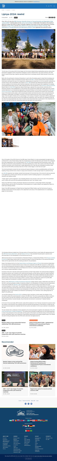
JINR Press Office (49, 438)
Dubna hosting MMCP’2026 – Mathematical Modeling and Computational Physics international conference (41, 324)
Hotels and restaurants (37, 451)
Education (34, 373)
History (4, 448)
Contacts (48, 436)
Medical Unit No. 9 (26, 253)
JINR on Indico (27, 442)
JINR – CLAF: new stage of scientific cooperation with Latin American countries (13, 333)
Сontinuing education (39, 448)
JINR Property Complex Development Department (20, 281)
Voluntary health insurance (38, 447)
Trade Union (37, 440)
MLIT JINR (28, 82)
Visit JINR (47, 439)
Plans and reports (17, 443)
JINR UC (33, 79)
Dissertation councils (18, 450)
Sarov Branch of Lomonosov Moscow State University (33, 25)
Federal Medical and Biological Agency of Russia (30, 263)
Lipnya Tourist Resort (27, 22)
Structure (5, 438)
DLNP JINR (12, 87)
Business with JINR (26, 400)
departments (14, 253)
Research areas (16, 438)
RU (51, 5)
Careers (20, 400)
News (15, 17)
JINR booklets (5, 447)
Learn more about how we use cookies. (43, 456)
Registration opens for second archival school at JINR (41, 389)
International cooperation (5, 444)
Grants (15, 446)
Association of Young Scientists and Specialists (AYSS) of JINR (18, 27)
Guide (37, 400)
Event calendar (27, 439)
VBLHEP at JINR (17, 284)
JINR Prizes (16, 447)
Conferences (33, 320)
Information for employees (38, 439)
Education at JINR (17, 452)
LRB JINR (5, 173)
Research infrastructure (16, 440)
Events (26, 436)
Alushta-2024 (18, 294)
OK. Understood (28, 458)
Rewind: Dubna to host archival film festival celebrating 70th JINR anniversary (13, 323)
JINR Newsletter (27, 445)
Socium (37, 436)
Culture (36, 443)
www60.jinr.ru (37, 1)
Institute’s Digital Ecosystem (48, 85)
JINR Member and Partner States (6, 441)
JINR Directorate (7, 253)
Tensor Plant (10, 25)
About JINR (5, 436)
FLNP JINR (28, 162)
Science (15, 436)
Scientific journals (17, 449)
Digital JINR (33, 400)
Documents (5, 439)
